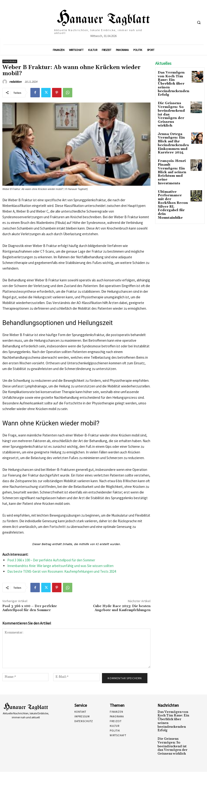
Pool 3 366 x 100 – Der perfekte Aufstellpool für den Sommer (51, 560)
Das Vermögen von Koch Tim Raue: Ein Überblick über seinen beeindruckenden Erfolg (173, 80)
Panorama (9, 61)
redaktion (15, 82)
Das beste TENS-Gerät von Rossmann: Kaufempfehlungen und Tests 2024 (61, 571)
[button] (199, 22)
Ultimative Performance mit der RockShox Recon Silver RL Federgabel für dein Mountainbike (172, 168)
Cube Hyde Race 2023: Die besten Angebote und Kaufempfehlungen (121, 608)
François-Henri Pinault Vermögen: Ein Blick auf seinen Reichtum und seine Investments (172, 147)
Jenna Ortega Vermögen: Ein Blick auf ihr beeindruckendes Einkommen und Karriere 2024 (170, 124)
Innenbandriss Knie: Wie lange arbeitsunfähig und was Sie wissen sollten (60, 565)
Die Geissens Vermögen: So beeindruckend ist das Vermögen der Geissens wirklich (171, 103)
